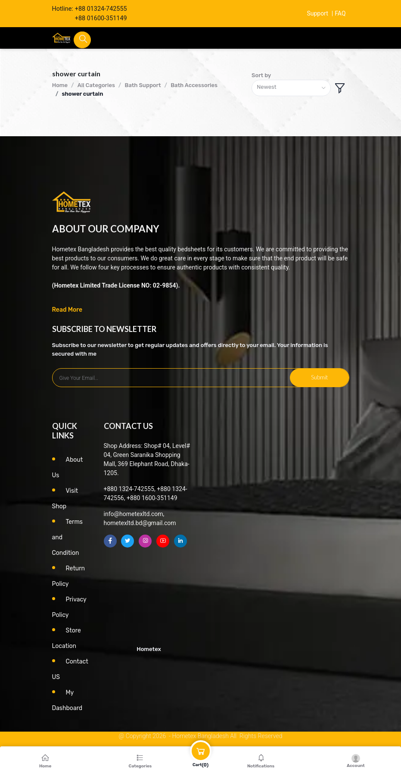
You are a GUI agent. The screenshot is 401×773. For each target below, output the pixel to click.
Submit (319, 377)
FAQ (340, 13)
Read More (67, 309)
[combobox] (291, 88)
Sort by (261, 75)
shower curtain (82, 94)
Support (317, 13)
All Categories (96, 85)
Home (60, 85)
